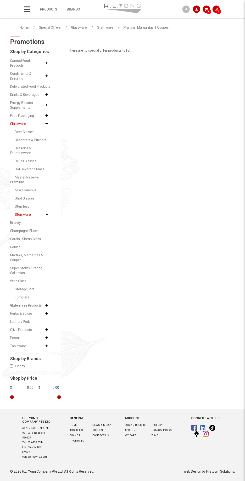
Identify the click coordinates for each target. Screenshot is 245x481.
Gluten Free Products (26, 305)
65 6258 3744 (35, 442)
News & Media (101, 425)
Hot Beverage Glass (29, 169)
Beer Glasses (24, 132)
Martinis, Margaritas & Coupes (146, 27)
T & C (154, 435)
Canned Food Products (20, 63)
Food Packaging (22, 116)
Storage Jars (24, 289)
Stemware (105, 27)
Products (77, 440)
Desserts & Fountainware (20, 150)
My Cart (130, 435)
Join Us (97, 430)
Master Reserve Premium (24, 179)
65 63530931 (35, 447)
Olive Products (21, 330)
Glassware (79, 27)
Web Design (192, 471)
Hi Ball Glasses (25, 161)
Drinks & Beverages (24, 95)
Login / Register (136, 425)
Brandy (15, 223)
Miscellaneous (25, 190)
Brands (75, 435)
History (157, 425)
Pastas (15, 338)
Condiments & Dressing (20, 76)
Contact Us (100, 435)
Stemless (22, 206)
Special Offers (50, 27)
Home (24, 27)
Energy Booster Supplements (21, 105)
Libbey (17, 366)
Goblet (15, 247)
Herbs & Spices (21, 313)
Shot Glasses (24, 198)
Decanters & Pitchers (30, 140)
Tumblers (22, 297)
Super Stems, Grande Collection (26, 270)
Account (131, 430)
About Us (76, 430)
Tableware (18, 346)
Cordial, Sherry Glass (25, 239)
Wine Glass (18, 281)
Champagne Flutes (24, 231)
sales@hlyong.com (34, 456)
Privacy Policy (162, 430)
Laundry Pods (20, 322)
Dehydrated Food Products (30, 86)
